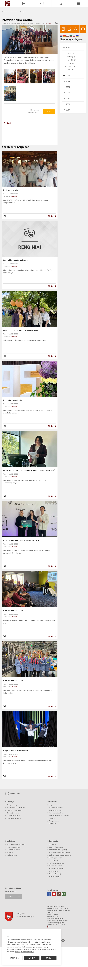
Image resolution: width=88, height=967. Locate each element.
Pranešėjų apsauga (55, 858)
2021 (68, 98)
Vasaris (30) (71, 66)
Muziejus (52, 818)
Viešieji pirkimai (12, 855)
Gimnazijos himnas (13, 813)
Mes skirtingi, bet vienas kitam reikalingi (20, 330)
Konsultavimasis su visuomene (59, 852)
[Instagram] (59, 894)
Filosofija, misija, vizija (14, 810)
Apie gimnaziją (12, 805)
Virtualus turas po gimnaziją (16, 807)
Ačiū (49, 111)
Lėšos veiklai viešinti (13, 850)
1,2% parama (53, 860)
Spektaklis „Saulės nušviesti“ (15, 260)
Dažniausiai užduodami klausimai (60, 855)
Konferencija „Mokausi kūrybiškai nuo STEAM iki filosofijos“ (29, 470)
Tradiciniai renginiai (13, 815)
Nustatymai (14, 958)
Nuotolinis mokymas (56, 807)
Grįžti (9, 123)
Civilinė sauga (53, 871)
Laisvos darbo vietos (56, 847)
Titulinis (4, 12)
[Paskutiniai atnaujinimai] (42, 3)
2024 (68, 81)
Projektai (10, 852)
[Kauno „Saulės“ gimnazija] (7, 3)
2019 (68, 110)
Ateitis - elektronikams (13, 610)
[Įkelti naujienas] (24, 3)
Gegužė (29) (71, 57)
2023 (68, 87)
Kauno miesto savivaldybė (25, 916)
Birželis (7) (70, 53)
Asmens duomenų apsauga (58, 850)
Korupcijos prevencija (56, 868)
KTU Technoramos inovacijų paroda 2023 (21, 540)
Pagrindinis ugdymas (56, 805)
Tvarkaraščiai (12, 793)
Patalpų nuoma (54, 821)
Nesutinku (31, 958)
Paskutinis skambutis (12, 400)
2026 (68, 47)
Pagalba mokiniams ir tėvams (59, 815)
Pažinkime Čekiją (10, 190)
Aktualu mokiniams (55, 866)
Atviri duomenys (54, 876)
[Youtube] (54, 894)
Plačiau (51, 216)
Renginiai (23, 12)
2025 (68, 76)
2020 (68, 104)
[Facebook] (49, 894)
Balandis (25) (71, 60)
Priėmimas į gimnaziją (14, 818)
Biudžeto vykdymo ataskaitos (16, 844)
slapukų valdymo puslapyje (24, 952)
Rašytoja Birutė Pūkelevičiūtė (15, 750)
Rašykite (10, 896)
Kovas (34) (70, 63)
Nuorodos (52, 844)
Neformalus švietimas (56, 813)
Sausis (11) (70, 69)
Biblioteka (52, 824)
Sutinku (48, 958)
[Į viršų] (63, 940)
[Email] (64, 894)
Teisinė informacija (55, 874)
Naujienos (13, 12)
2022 (68, 93)
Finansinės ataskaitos (14, 847)
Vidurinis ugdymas (55, 810)
